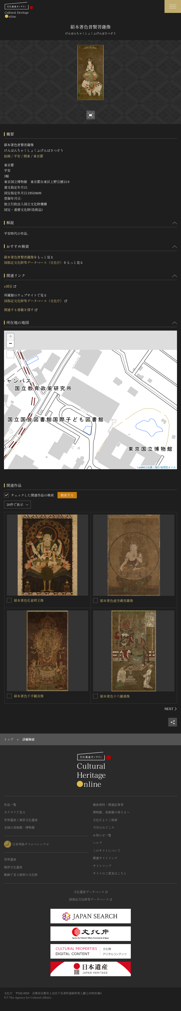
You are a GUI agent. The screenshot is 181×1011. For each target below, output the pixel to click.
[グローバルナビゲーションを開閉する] (173, 6)
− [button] (10, 343)
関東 (27, 156)
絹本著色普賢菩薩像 (19, 257)
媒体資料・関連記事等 (108, 804)
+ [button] (10, 336)
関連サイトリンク (105, 858)
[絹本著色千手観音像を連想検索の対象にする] (9, 696)
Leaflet (141, 467)
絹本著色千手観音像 (29, 696)
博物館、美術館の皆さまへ (111, 812)
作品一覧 (10, 804)
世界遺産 (10, 859)
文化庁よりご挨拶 (105, 820)
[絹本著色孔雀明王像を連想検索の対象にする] (9, 600)
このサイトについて (106, 850)
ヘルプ (97, 842)
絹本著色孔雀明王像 (29, 600)
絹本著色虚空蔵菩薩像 (116, 600)
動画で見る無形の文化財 (21, 874)
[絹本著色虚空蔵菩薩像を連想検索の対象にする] (95, 600)
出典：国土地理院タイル (161, 467)
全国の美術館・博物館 (19, 827)
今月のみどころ (103, 827)
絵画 (7, 156)
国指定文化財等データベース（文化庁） (33, 262)
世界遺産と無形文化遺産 (21, 820)
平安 (17, 156)
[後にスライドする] (171, 708)
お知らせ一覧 (102, 835)
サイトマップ (102, 865)
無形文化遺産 (13, 867)
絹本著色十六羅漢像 (115, 696)
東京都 (38, 156)
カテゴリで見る (14, 812)
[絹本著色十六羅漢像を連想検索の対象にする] (95, 696)
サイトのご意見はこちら (110, 873)
